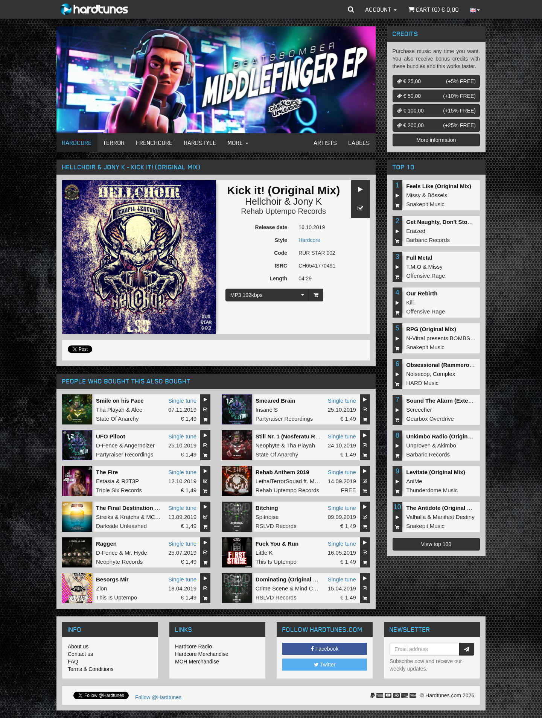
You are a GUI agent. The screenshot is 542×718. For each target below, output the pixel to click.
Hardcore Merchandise (201, 654)
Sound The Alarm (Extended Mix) (450, 400)
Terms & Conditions (90, 669)
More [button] (238, 142)
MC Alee (156, 517)
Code (280, 253)
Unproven (418, 445)
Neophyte (268, 445)
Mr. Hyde (136, 552)
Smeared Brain (275, 400)
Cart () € (433, 9)
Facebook (324, 649)
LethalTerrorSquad (279, 481)
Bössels (438, 195)
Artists (325, 142)
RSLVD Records (276, 526)
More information (436, 140)
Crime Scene (272, 588)
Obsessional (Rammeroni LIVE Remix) (457, 365)
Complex (444, 374)
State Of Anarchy (117, 418)
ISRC (281, 266)
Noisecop (418, 374)
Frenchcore (154, 142)
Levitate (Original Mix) (435, 472)
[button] (351, 9)
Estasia (105, 481)
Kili (410, 302)
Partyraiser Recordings (284, 418)
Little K (264, 552)
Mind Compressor (317, 588)
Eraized (415, 231)
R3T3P (130, 481)
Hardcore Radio (193, 646)
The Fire (107, 472)
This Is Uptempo (276, 561)
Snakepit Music (425, 204)
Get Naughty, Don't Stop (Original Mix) (457, 222)
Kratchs (129, 517)
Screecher (419, 409)
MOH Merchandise (197, 662)
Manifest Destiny (454, 517)
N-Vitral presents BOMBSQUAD (446, 338)
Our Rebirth (421, 293)
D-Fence (107, 445)
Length (278, 278)
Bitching (267, 508)
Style (281, 240)
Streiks (104, 517)
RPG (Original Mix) (431, 329)
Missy (413, 195)
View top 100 (436, 544)
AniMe (414, 481)
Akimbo (446, 445)
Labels (359, 142)
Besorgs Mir (112, 579)
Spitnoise (267, 517)
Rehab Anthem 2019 (282, 472)
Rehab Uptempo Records (283, 211)
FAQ (73, 662)
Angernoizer (139, 445)
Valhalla (416, 517)
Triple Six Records (119, 490)
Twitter (325, 665)
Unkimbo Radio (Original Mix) (445, 436)
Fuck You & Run (277, 543)
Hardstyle (200, 142)
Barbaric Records (428, 240)
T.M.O (413, 266)
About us (78, 646)
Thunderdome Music (432, 490)
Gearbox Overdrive (430, 418)
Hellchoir (263, 201)
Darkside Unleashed (121, 526)
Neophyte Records (119, 561)
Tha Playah (110, 409)
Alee (136, 409)
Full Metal (419, 257)
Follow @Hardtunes (158, 697)
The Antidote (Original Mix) (442, 508)
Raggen (106, 543)
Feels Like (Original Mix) (438, 186)
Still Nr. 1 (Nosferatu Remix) (293, 436)
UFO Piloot (110, 436)
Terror (114, 142)
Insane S (267, 409)
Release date (271, 227)
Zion (101, 588)
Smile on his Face (120, 400)
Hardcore (77, 142)
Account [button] (381, 9)
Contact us (80, 654)
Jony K (307, 201)
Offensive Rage (425, 275)
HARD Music (422, 383)
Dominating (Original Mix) (290, 579)
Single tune (182, 400)
